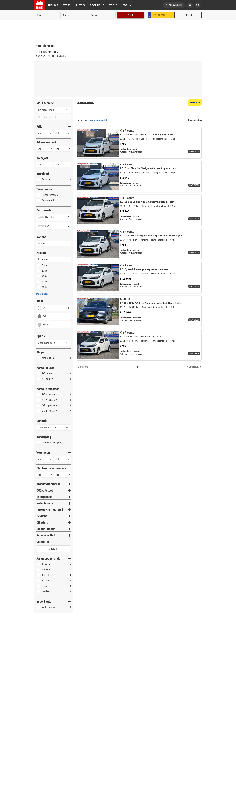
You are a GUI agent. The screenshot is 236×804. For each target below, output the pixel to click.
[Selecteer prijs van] (44, 133)
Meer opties (42, 293)
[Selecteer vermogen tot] (62, 459)
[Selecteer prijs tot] (62, 133)
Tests (67, 5)
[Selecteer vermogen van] (44, 459)
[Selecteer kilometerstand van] (44, 149)
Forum (127, 5)
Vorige (84, 366)
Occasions (97, 5)
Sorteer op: (83, 120)
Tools (113, 5)
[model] (75, 15)
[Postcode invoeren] (53, 259)
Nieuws (53, 5)
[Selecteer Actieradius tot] (62, 475)
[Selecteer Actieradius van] (44, 475)
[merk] (47, 15)
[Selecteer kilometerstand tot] (62, 149)
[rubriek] (102, 15)
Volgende (193, 366)
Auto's (80, 5)
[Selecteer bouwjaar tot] (62, 164)
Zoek (130, 15)
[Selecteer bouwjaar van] (44, 164)
